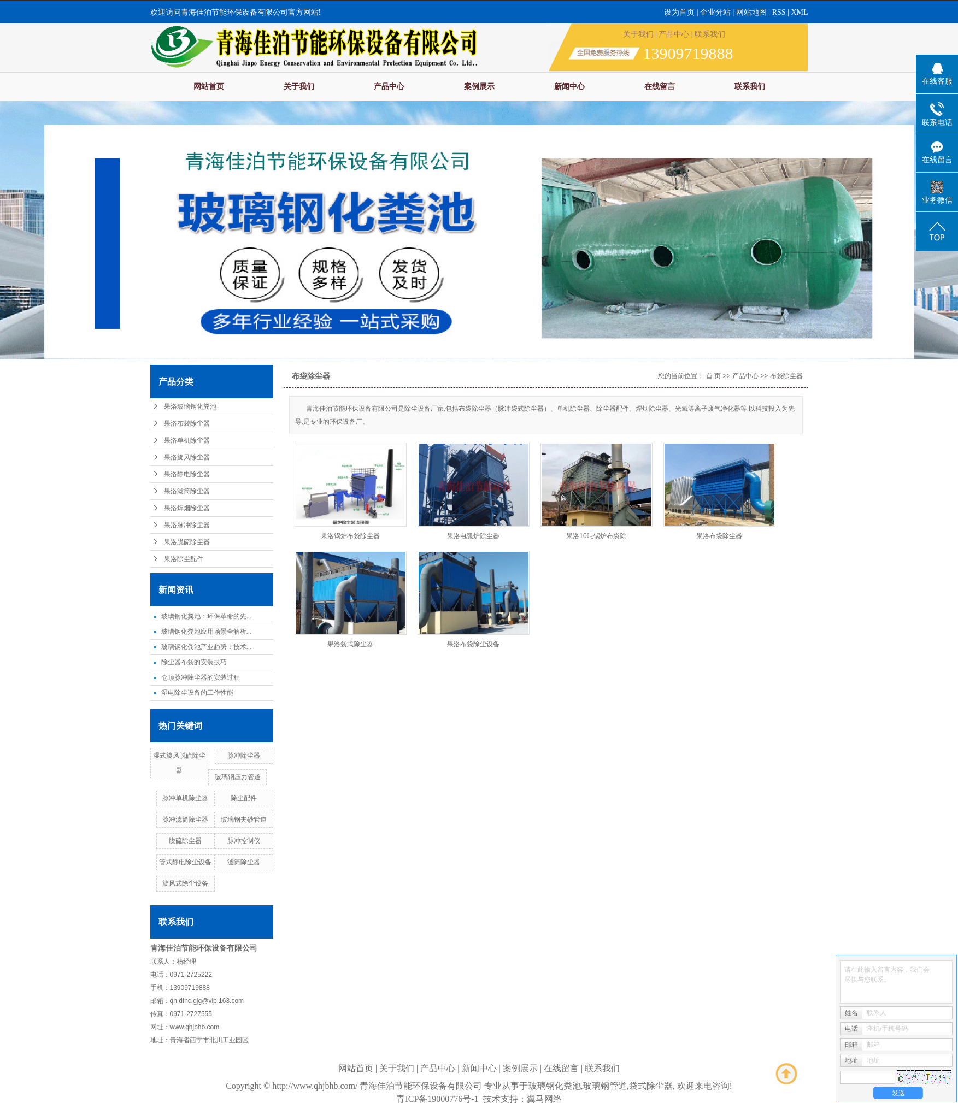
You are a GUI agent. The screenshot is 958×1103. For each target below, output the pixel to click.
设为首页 (679, 12)
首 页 (713, 376)
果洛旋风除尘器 (187, 457)
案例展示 (479, 86)
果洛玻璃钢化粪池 (190, 406)
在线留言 (659, 86)
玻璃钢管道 (605, 1085)
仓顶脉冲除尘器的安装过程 (200, 677)
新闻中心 (569, 86)
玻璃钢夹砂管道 (244, 819)
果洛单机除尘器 (187, 440)
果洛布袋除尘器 (187, 423)
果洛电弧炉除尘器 (473, 536)
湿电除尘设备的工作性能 (197, 693)
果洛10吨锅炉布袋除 (596, 536)
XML (799, 12)
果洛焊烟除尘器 (187, 508)
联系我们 (710, 34)
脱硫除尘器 (185, 841)
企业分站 (715, 12)
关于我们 (638, 34)
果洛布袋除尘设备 (473, 644)
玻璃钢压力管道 (238, 777)
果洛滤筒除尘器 (187, 491)
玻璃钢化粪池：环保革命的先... (206, 616)
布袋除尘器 (786, 376)
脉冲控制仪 (243, 841)
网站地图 (752, 12)
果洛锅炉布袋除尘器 (350, 536)
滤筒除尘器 (243, 862)
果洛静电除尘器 (187, 474)
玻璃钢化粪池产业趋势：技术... (206, 647)
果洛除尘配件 (183, 559)
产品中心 (674, 34)
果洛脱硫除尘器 (187, 542)
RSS (779, 12)
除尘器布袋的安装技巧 (194, 662)
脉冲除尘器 (243, 755)
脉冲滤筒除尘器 (185, 819)
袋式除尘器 (651, 1085)
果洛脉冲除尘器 (187, 525)
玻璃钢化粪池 (554, 1085)
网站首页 (208, 86)
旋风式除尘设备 (185, 883)
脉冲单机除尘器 (185, 798)
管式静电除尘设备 (185, 862)
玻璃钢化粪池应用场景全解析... (206, 631)
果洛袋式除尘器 (350, 644)
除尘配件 (244, 798)
